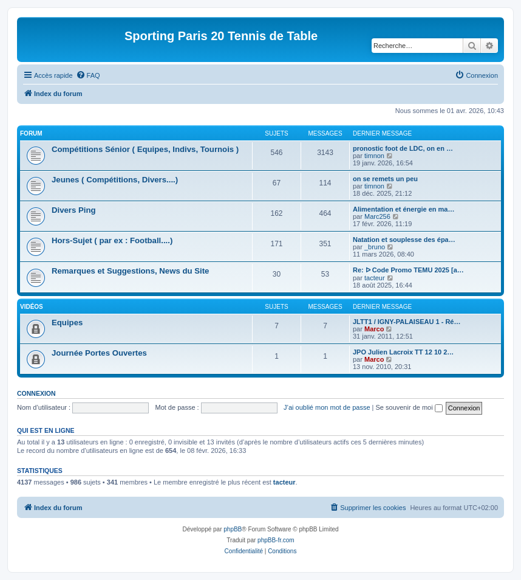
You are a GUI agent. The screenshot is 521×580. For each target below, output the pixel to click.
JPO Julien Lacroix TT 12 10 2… (403, 352)
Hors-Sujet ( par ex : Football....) (112, 240)
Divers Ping (74, 210)
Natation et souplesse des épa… (404, 239)
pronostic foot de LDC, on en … (403, 148)
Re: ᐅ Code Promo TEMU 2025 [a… (408, 270)
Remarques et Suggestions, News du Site (130, 270)
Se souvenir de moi (409, 407)
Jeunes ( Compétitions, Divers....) (115, 179)
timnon (374, 155)
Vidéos (31, 306)
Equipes (67, 322)
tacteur (374, 277)
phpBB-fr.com (276, 540)
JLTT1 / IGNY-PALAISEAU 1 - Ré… (406, 321)
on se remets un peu (385, 178)
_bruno (374, 246)
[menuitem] (88, 75)
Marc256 (377, 216)
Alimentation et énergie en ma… (403, 209)
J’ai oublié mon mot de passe (327, 407)
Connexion (36, 393)
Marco (374, 329)
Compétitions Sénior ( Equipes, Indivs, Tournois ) (145, 149)
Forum (31, 133)
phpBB (232, 529)
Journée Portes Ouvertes (99, 352)
